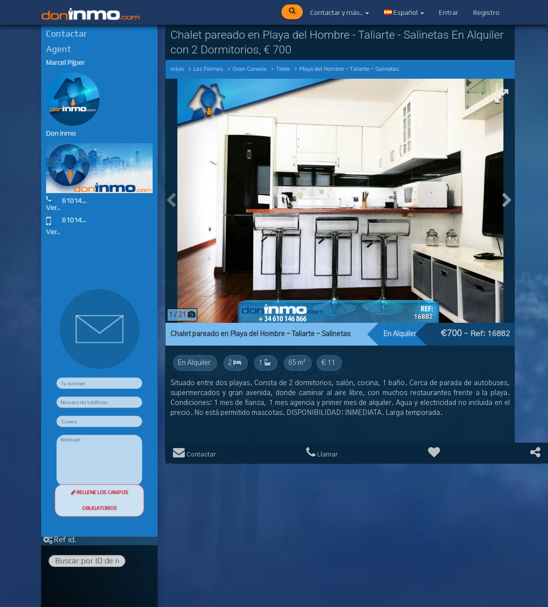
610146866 (93, 202)
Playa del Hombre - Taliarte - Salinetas (349, 69)
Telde (283, 69)
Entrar (448, 12)
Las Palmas (208, 69)
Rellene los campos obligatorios (99, 531)
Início (177, 69)
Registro (486, 12)
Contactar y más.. (340, 12)
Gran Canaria (249, 69)
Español (404, 12)
